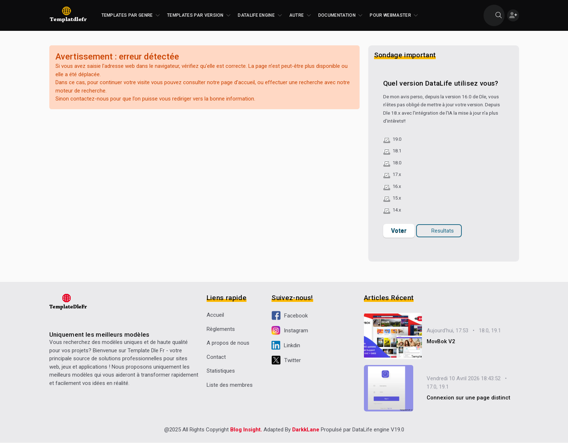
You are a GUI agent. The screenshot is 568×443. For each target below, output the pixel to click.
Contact (216, 357)
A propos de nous (228, 343)
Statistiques (221, 371)
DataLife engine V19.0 (378, 430)
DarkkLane (305, 430)
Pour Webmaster (394, 15)
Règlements (221, 329)
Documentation (340, 15)
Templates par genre (130, 15)
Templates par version (199, 15)
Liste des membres (230, 385)
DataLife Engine (260, 15)
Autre (300, 15)
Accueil (215, 315)
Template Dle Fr (146, 350)
